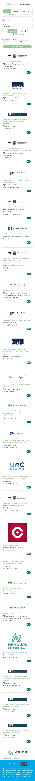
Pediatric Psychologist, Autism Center (16, 652)
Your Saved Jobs (25, 15)
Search (7, 11)
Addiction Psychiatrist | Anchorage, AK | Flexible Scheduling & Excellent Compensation (16, 121)
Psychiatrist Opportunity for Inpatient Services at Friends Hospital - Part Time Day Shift (16, 678)
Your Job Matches (10, 15)
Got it (24, 764)
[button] (23, 31)
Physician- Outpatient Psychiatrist (15, 207)
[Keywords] (17, 20)
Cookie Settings (14, 764)
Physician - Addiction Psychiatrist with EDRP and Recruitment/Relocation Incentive (16, 261)
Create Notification (26, 42)
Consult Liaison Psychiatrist (12, 588)
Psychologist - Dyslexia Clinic (13, 234)
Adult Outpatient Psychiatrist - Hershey (16, 320)
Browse (15, 11)
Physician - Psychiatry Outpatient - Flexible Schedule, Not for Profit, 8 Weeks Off (17, 352)
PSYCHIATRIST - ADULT (10, 545)
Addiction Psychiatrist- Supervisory (15, 503)
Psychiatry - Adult (9, 290)
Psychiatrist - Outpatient (11, 759)
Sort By (5, 42)
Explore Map (26, 11)
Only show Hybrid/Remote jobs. (15, 34)
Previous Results (17, 47)
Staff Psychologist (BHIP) (12, 61)
